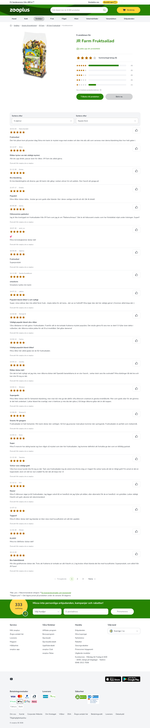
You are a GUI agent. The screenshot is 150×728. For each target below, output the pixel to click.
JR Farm (41, 25)
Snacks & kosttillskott (29, 25)
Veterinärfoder (92, 19)
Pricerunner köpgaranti (84, 649)
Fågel (64, 19)
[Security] (81, 697)
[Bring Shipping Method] (53, 696)
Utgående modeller (82, 653)
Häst (76, 19)
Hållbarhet (14, 645)
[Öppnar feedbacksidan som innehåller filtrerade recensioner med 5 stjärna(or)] (104, 65)
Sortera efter (17, 116)
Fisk (52, 19)
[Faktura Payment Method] (13, 706)
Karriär (21, 714)
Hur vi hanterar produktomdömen (89, 90)
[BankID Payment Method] (34, 696)
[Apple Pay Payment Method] (20, 702)
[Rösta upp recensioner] (136, 130)
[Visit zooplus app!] (113, 681)
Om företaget (50, 714)
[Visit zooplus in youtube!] (11, 679)
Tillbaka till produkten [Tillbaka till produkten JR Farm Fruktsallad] (90, 96)
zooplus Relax (48, 653)
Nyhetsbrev (79, 638)
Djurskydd (46, 638)
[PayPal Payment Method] (27, 696)
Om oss (13, 714)
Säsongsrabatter (81, 645)
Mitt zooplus (15, 630)
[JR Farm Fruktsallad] (34, 55)
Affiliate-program (49, 630)
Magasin (13, 642)
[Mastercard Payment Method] (20, 696)
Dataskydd (120, 714)
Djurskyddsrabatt (49, 642)
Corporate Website (34, 714)
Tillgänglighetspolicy (18, 718)
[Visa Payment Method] (13, 696)
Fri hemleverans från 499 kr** (22, 2)
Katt (26, 19)
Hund (14, 19)
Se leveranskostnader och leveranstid (56, 593)
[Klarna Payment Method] (34, 702)
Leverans (13, 638)
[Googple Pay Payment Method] (27, 702)
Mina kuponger (81, 634)
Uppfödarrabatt (48, 645)
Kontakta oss (93, 2)
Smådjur (39, 19)
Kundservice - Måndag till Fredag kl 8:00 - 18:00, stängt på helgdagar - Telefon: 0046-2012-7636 (91, 660)
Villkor (61, 714)
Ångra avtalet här (17, 634)
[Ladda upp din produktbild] (88, 48)
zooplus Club (47, 649)
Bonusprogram (48, 634)
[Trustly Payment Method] (13, 702)
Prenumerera (122, 611)
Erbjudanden (129, 19)
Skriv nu (119, 96)
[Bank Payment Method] (21, 706)
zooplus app (14, 649)
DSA (69, 714)
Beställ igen (110, 2)
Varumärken (111, 19)
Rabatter (78, 642)
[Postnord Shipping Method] (45, 696)
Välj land (112, 625)
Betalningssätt (96, 714)
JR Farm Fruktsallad (53, 25)
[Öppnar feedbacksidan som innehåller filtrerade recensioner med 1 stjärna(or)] (104, 85)
